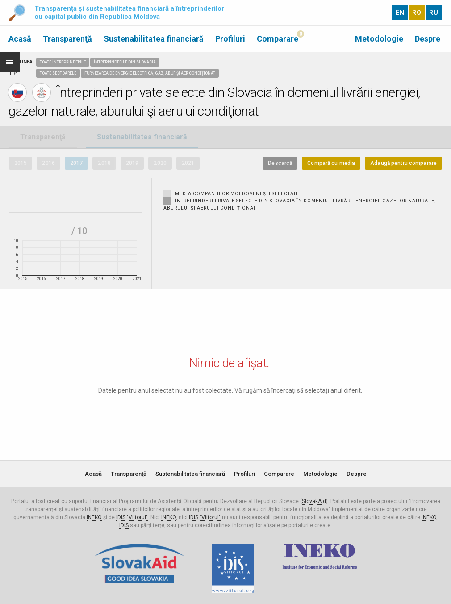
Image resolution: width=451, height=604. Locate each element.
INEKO (94, 517)
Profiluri (230, 38)
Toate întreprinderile (63, 62)
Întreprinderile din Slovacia (125, 62)
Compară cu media (331, 163)
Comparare (277, 38)
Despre (427, 38)
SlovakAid (314, 501)
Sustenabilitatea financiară (154, 38)
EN (400, 12)
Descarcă (280, 163)
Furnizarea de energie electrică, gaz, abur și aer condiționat (149, 73)
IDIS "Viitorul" (132, 517)
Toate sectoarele (58, 73)
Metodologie (379, 38)
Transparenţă (67, 38)
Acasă (19, 38)
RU (433, 12)
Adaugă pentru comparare (403, 163)
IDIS (124, 525)
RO (417, 12)
